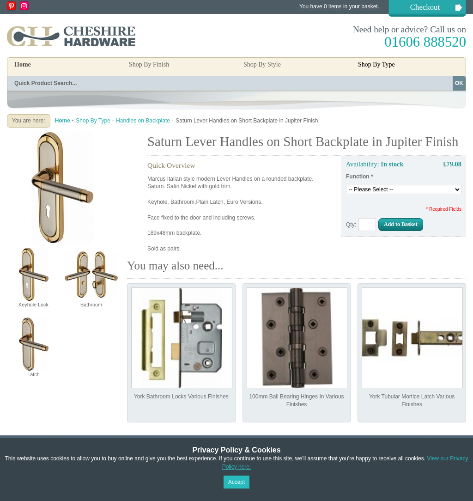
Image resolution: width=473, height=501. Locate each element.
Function (359, 176)
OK (459, 83)
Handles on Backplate (143, 120)
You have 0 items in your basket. (339, 6)
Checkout (425, 7)
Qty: (351, 224)
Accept (236, 482)
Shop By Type (93, 120)
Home (22, 64)
